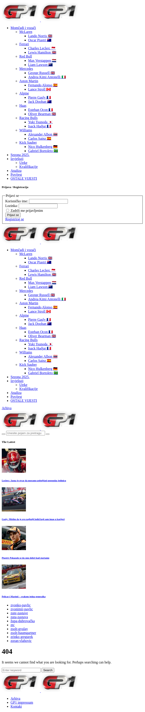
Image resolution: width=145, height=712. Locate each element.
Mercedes (26, 69)
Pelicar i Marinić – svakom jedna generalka (23, 596)
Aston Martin (28, 81)
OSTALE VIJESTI (24, 178)
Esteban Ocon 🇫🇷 (40, 110)
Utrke (23, 163)
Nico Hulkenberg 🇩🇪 (43, 147)
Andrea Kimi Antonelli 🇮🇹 (47, 77)
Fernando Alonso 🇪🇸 (43, 85)
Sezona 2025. (20, 155)
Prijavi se (13, 215)
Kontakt (16, 706)
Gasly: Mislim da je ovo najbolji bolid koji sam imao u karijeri (33, 519)
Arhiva (6, 408)
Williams (25, 130)
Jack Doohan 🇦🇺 (40, 101)
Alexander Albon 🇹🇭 (43, 134)
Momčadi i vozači (23, 28)
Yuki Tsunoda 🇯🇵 (40, 122)
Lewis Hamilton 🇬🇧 (42, 52)
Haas (22, 105)
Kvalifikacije (28, 166)
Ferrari (24, 44)
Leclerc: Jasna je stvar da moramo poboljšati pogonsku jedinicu (34, 480)
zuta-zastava (19, 617)
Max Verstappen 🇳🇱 (42, 60)
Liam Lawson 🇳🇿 (40, 65)
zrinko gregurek (22, 637)
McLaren (25, 32)
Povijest (16, 174)
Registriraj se (14, 219)
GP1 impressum (22, 702)
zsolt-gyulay (19, 629)
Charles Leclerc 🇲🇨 (42, 48)
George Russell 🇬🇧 (41, 73)
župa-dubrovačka (23, 621)
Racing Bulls (28, 118)
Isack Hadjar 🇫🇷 (39, 126)
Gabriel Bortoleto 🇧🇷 (43, 151)
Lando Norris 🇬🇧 (40, 36)
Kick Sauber (28, 142)
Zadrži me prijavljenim (27, 210)
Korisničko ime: (17, 201)
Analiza (16, 170)
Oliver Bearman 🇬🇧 (42, 114)
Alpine (24, 93)
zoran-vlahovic (21, 641)
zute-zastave (19, 613)
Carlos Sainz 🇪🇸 (39, 138)
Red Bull (25, 56)
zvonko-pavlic (21, 605)
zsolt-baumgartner (23, 633)
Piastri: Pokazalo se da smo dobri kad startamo (25, 557)
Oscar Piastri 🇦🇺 (39, 40)
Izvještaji (17, 159)
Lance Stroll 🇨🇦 (39, 89)
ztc (13, 625)
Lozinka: (12, 206)
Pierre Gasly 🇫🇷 (39, 97)
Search (48, 670)
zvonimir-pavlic (22, 609)
